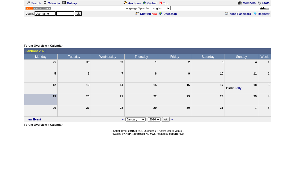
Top (163, 3)
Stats (263, 3)
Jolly (238, 88)
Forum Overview (35, 45)
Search (34, 3)
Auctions (132, 3)
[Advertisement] (147, 29)
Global (149, 3)
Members (247, 3)
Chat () (143, 13)
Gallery (69, 3)
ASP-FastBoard (135, 133)
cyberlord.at (176, 133)
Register (261, 13)
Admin (264, 8)
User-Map (168, 13)
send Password (238, 13)
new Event (34, 119)
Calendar (51, 3)
